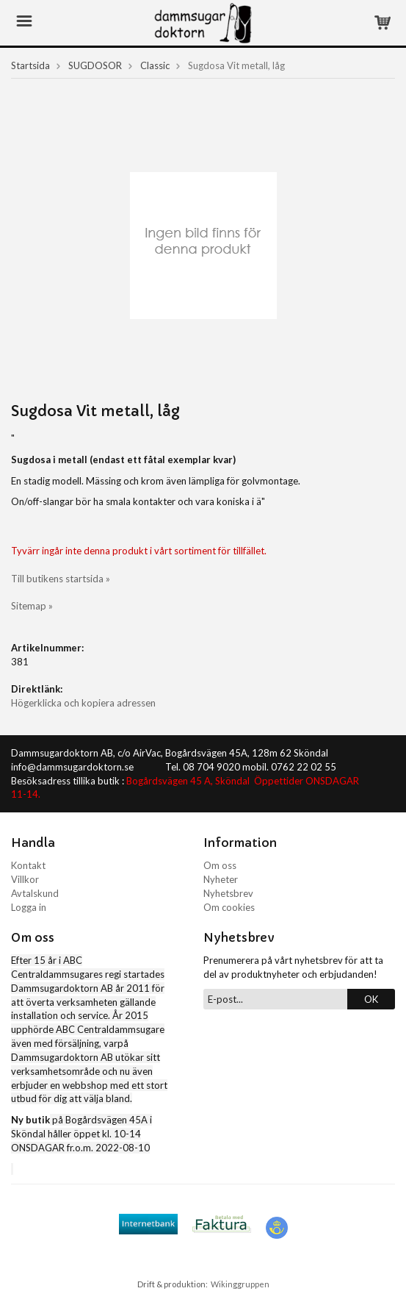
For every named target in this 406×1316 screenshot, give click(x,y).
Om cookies (229, 907)
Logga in (28, 907)
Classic (155, 65)
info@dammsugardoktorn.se (72, 767)
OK (371, 999)
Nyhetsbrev (228, 893)
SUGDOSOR (95, 65)
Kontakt (28, 865)
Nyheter (220, 879)
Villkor (25, 879)
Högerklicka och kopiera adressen (83, 703)
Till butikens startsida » (60, 578)
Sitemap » (32, 606)
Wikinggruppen (240, 1284)
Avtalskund (35, 893)
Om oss (219, 865)
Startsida (30, 65)
